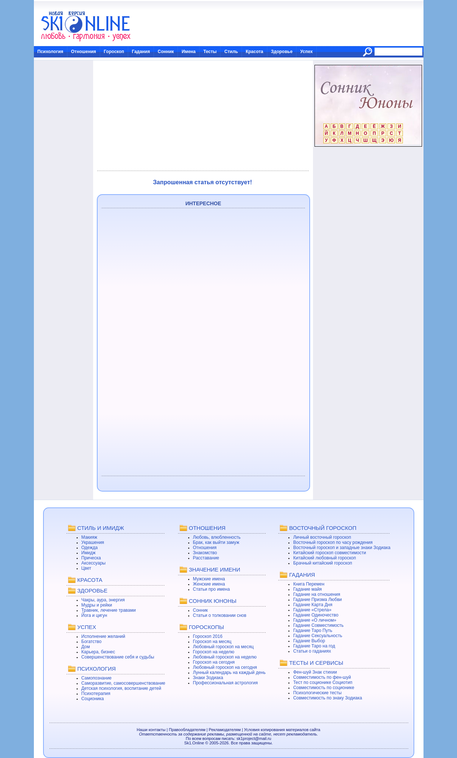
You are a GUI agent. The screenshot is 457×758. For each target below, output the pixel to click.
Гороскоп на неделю (214, 651)
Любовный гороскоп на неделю (225, 657)
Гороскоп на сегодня (214, 662)
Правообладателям (187, 729)
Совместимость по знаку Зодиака (327, 698)
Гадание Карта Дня (312, 604)
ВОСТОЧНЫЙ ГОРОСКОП (322, 528)
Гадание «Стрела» (312, 609)
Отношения (83, 51)
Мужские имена (209, 578)
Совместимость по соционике (323, 687)
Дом (85, 646)
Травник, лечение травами (108, 610)
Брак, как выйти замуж (216, 542)
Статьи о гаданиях (312, 651)
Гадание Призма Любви (317, 599)
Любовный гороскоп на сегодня (225, 667)
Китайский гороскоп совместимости (329, 552)
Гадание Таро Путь (312, 630)
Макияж (89, 537)
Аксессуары (93, 563)
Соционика (92, 698)
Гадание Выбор (309, 640)
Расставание (206, 557)
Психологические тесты (317, 692)
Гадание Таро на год (314, 646)
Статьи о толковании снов (219, 615)
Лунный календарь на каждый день (229, 672)
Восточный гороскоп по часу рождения (333, 542)
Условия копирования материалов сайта (282, 729)
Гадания (141, 51)
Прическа (91, 557)
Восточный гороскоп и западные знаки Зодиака (341, 547)
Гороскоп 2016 (207, 636)
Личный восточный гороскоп (322, 537)
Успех (306, 51)
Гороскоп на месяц (212, 641)
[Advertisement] (203, 115)
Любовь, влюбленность (217, 537)
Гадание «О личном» (314, 620)
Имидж (88, 552)
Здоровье (282, 51)
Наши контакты (151, 729)
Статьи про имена (211, 589)
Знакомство (205, 552)
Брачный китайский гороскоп (322, 563)
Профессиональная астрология (225, 682)
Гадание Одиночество (315, 615)
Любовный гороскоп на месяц (223, 646)
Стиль (231, 51)
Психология (50, 51)
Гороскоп (114, 51)
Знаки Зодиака (208, 677)
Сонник (166, 51)
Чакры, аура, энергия (103, 599)
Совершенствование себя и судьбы (117, 657)
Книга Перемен (308, 584)
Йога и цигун (94, 615)
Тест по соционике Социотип (322, 682)
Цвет (86, 568)
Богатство (91, 641)
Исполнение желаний (103, 636)
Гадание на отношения (316, 594)
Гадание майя (307, 589)
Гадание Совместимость (318, 625)
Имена (189, 51)
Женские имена (209, 584)
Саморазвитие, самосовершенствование (123, 683)
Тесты (210, 51)
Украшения (92, 542)
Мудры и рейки (96, 605)
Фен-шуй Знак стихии (315, 672)
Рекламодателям (225, 729)
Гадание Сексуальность (317, 635)
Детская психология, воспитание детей (121, 688)
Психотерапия (95, 693)
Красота (254, 51)
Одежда (89, 547)
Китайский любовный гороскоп (324, 557)
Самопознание (96, 678)
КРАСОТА (89, 580)
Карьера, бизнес (98, 651)
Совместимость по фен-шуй (322, 677)
